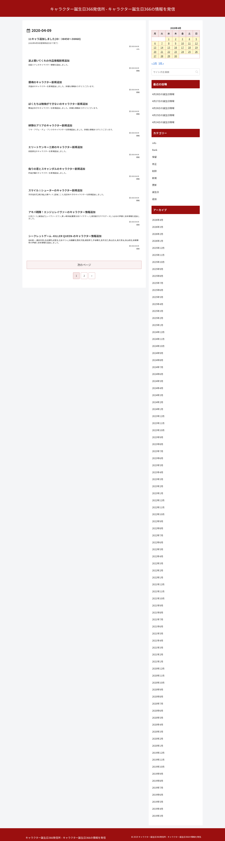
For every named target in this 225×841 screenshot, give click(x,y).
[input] (176, 72)
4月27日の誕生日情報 (163, 101)
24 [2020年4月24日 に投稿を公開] (182, 51)
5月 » (161, 63)
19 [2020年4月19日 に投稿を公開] (196, 47)
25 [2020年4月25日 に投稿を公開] (189, 51)
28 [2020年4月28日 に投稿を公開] (162, 56)
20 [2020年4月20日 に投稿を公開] (155, 51)
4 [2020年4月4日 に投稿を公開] (189, 39)
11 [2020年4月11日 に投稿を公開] (189, 43)
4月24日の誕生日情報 (163, 122)
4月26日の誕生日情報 (163, 108)
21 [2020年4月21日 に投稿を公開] (162, 51)
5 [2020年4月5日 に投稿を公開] (196, 39)
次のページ (84, 265)
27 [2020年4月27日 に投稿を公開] (155, 56)
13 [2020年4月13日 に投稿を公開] (155, 47)
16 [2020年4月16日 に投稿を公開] (175, 47)
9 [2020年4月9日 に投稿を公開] (175, 43)
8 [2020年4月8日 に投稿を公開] (168, 43)
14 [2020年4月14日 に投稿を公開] (162, 47)
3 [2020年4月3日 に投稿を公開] (182, 39)
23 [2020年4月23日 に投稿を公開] (175, 51)
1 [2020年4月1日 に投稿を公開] (168, 39)
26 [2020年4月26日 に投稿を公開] (196, 51)
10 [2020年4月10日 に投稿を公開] (182, 43)
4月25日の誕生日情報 (163, 115)
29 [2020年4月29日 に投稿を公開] (168, 56)
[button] (196, 72)
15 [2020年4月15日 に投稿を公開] (168, 47)
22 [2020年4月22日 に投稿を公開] (168, 51)
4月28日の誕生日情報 (163, 94)
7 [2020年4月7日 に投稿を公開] (162, 43)
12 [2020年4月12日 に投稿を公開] (196, 43)
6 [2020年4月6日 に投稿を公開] (155, 43)
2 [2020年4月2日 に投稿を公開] (175, 39)
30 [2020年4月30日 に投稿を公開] (175, 56)
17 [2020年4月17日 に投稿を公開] (182, 47)
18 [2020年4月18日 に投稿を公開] (189, 47)
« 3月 (154, 63)
